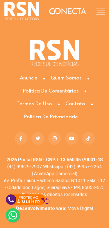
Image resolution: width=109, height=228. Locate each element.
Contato (75, 104)
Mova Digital (54, 208)
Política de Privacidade (51, 117)
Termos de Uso (34, 104)
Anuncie (28, 78)
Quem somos (66, 78)
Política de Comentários (51, 91)
